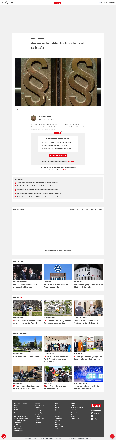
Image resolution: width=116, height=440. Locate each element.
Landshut (37, 407)
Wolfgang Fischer (46, 116)
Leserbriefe (17, 415)
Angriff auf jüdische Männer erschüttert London (55, 387)
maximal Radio (17, 424)
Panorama (57, 424)
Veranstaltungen (75, 418)
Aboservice (74, 409)
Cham (11, 2)
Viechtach (37, 415)
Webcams (73, 416)
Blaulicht (57, 407)
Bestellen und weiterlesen (58, 155)
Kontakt (16, 407)
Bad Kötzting (38, 413)
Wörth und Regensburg (41, 411)
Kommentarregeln (18, 413)
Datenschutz (35, 438)
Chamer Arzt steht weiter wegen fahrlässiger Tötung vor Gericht (26, 387)
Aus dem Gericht (59, 413)
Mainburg (37, 416)
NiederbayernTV (18, 426)
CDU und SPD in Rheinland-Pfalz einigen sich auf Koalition (25, 286)
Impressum (28, 438)
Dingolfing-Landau (40, 418)
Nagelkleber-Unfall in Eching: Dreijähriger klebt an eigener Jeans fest (37, 189)
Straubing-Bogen (39, 405)
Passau (37, 424)
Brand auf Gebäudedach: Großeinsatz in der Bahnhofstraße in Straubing (38, 186)
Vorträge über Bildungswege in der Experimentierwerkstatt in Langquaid (88, 357)
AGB (41, 438)
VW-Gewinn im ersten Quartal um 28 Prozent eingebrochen (57, 286)
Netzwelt (57, 428)
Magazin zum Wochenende (21, 418)
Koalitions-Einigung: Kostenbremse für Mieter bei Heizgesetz (88, 286)
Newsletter (16, 411)
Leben (56, 422)
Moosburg (38, 420)
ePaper (73, 405)
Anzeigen (73, 415)
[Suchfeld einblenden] (6, 2)
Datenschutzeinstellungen (84, 438)
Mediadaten (59, 438)
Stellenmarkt (74, 413)
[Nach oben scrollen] (112, 436)
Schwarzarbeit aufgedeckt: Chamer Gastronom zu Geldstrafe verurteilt (37, 182)
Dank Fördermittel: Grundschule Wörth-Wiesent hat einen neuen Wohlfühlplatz (56, 358)
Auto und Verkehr (59, 426)
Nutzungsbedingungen (49, 438)
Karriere (16, 409)
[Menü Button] (2, 2)
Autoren (16, 405)
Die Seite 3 (57, 411)
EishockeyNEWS (18, 422)
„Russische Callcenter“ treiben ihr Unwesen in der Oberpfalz (86, 387)
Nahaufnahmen (59, 418)
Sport (56, 409)
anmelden (71, 161)
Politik (56, 415)
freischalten (63, 170)
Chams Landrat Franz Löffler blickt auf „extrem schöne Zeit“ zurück (27, 321)
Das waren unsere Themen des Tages (26, 356)
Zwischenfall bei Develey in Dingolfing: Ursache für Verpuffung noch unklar (39, 193)
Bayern (56, 405)
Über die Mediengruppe (20, 416)
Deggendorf (38, 422)
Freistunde (57, 416)
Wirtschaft (57, 420)
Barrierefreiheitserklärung (70, 438)
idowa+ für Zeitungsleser (77, 407)
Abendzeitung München (20, 420)
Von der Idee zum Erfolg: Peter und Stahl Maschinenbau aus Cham (58, 321)
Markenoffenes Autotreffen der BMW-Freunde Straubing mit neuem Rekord (39, 197)
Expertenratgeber (18, 430)
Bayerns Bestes (18, 428)
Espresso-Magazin (18, 432)
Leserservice (74, 411)
